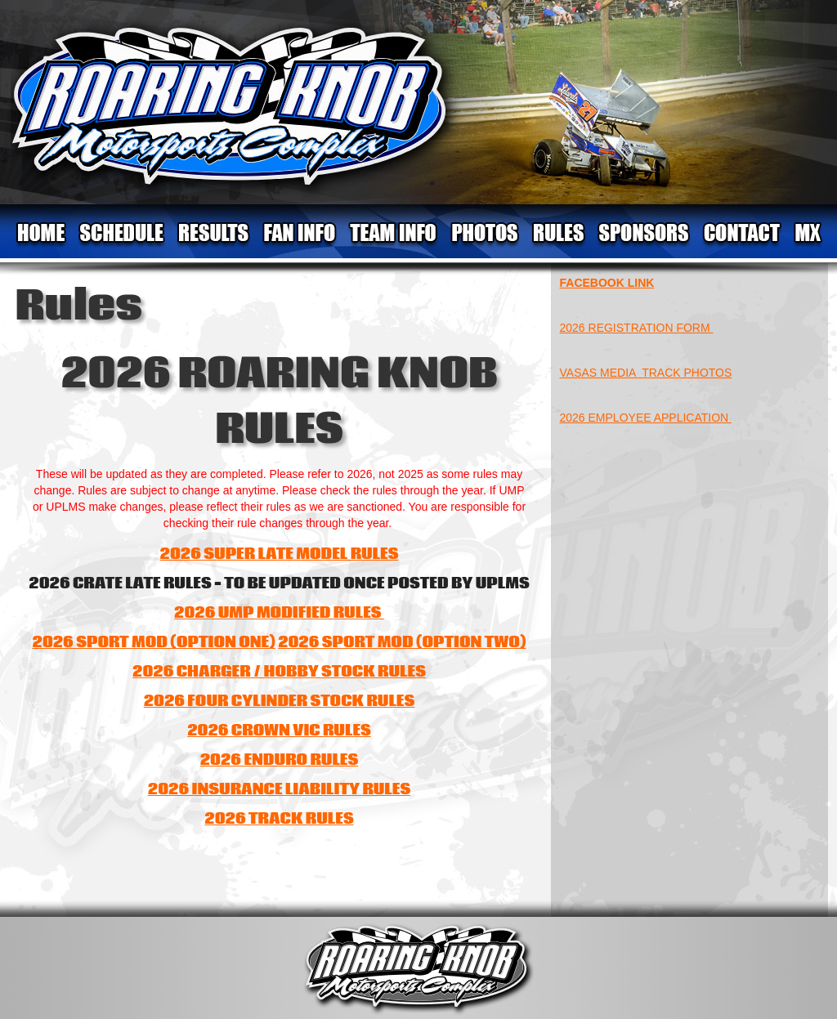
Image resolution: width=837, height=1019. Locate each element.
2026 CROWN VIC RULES (279, 730)
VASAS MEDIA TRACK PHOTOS (646, 372)
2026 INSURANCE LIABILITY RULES (279, 789)
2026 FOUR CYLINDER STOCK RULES (279, 701)
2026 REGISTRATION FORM (637, 327)
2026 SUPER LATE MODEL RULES (279, 554)
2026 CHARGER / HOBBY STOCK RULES (279, 671)
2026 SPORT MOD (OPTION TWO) (402, 642)
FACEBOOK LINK (607, 282)
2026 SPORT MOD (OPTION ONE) (154, 642)
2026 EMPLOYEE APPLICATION (646, 417)
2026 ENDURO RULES (279, 760)
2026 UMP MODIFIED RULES (279, 612)
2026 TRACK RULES (278, 818)
